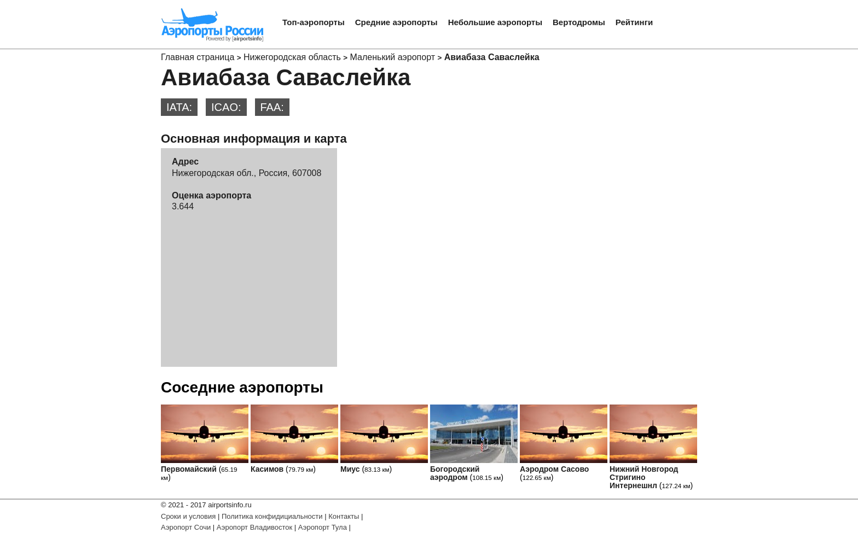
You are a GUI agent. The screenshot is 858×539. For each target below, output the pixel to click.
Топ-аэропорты (313, 22)
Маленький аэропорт (392, 57)
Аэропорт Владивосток (254, 527)
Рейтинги (634, 22)
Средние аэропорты (396, 22)
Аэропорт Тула (322, 527)
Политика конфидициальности (272, 516)
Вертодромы (579, 22)
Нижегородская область (292, 57)
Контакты (343, 516)
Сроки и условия (188, 516)
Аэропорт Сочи (186, 527)
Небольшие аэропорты (495, 22)
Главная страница (197, 57)
